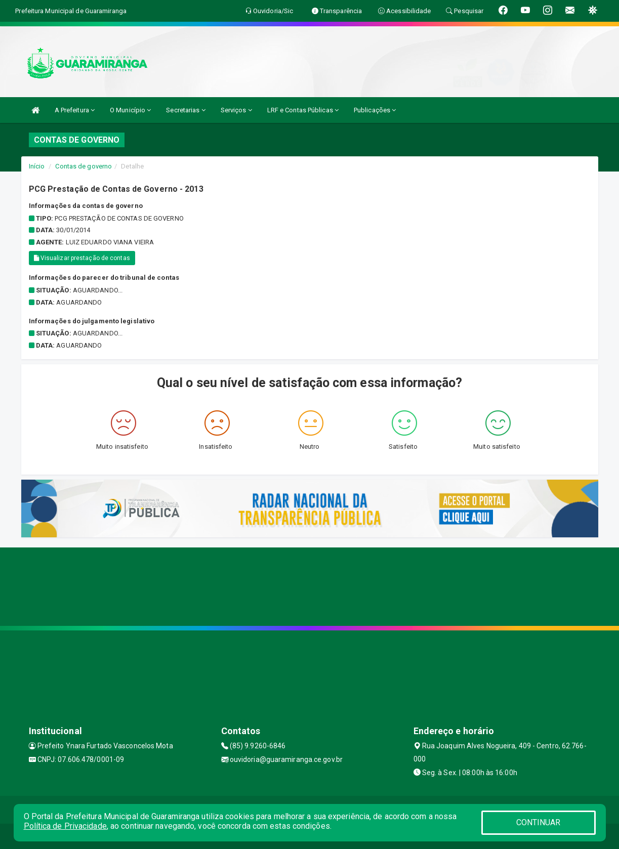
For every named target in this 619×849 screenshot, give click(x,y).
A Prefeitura (75, 110)
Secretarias (185, 110)
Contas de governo (83, 166)
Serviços (236, 110)
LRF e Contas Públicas (303, 110)
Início (37, 166)
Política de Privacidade (65, 826)
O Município (130, 110)
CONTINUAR (538, 822)
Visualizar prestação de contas (82, 258)
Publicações (375, 110)
